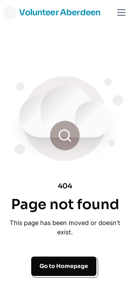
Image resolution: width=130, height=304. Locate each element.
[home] (52, 12)
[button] (120, 12)
